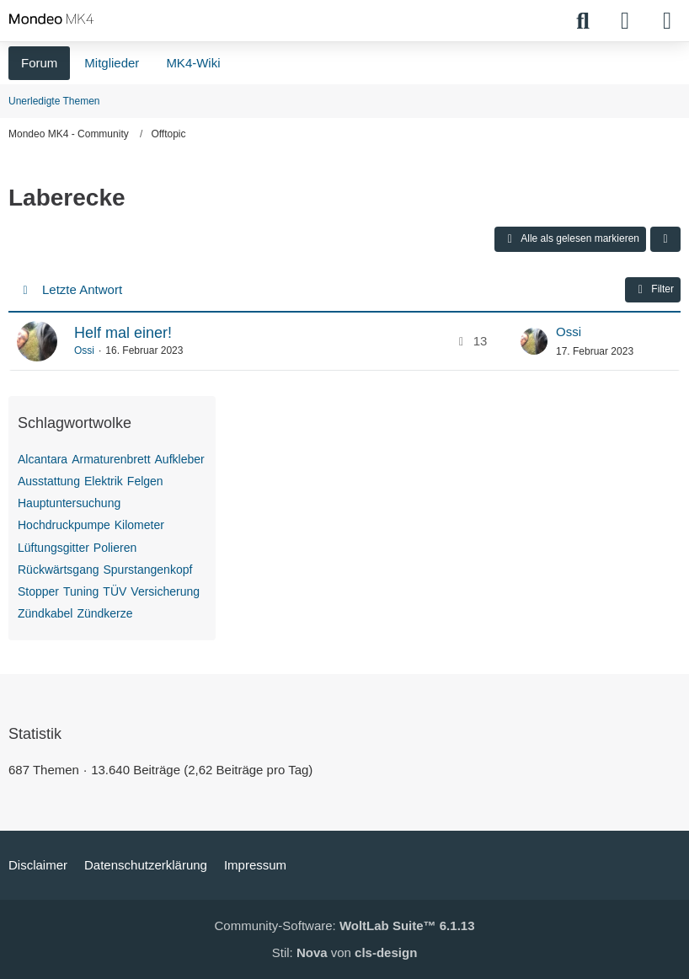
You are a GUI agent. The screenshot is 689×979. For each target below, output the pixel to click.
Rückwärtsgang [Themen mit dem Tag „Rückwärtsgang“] (58, 569)
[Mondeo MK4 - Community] (51, 18)
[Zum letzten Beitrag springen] (534, 341)
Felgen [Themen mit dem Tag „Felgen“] (145, 481)
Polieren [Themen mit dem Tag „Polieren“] (114, 547)
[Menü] (667, 21)
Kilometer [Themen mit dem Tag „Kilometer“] (139, 525)
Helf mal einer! (123, 332)
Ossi (84, 350)
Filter (653, 290)
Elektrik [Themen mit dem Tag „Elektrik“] (103, 481)
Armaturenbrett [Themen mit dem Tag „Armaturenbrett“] (111, 459)
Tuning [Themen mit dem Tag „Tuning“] (81, 591)
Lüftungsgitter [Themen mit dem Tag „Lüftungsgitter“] (53, 547)
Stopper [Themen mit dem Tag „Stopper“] (38, 591)
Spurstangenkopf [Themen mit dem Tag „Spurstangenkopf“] (148, 569)
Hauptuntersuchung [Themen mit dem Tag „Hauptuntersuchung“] (69, 503)
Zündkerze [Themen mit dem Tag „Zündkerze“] (104, 613)
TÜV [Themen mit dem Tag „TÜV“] (114, 591)
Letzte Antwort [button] (82, 289)
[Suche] (583, 21)
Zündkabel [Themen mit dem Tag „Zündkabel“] (45, 613)
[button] (665, 239)
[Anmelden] (625, 21)
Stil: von (345, 952)
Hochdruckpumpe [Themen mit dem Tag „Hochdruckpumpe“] (64, 525)
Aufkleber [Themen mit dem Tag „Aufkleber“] (180, 459)
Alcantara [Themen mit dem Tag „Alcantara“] (42, 459)
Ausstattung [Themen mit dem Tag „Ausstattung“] (49, 481)
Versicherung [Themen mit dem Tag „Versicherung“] (165, 591)
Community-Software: (345, 925)
